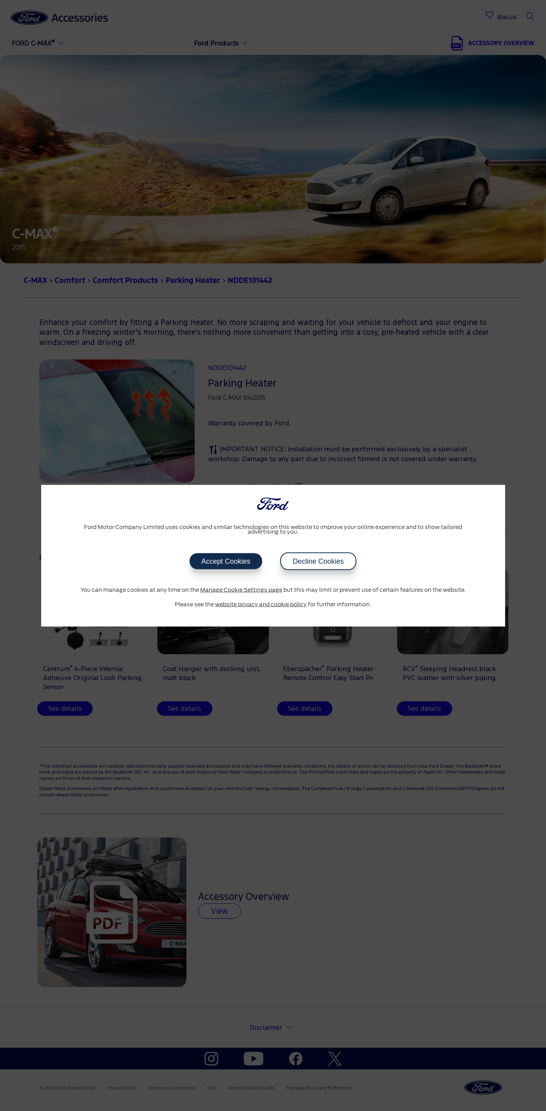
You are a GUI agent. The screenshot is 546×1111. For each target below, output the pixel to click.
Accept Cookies (225, 561)
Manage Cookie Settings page (241, 590)
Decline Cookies (318, 561)
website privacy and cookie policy (261, 604)
